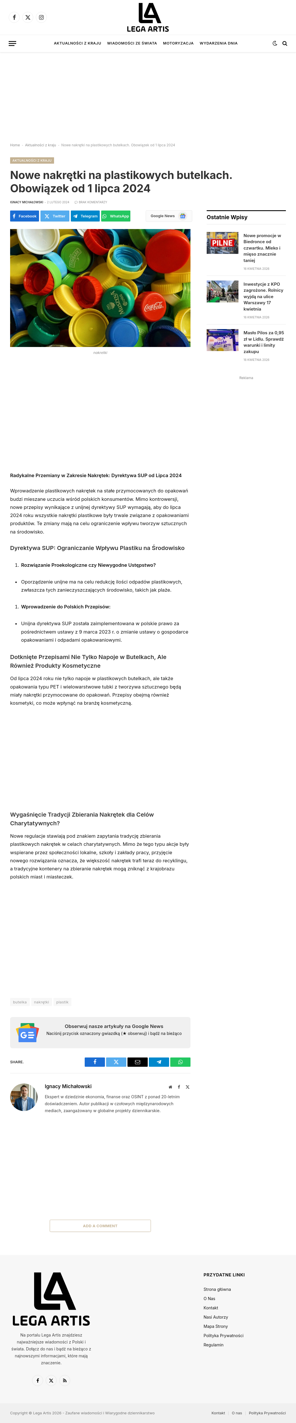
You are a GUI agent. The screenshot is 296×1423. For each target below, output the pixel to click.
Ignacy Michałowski (26, 202)
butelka (20, 1002)
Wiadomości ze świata (132, 43)
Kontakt (211, 1307)
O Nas (209, 1298)
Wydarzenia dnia (219, 43)
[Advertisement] (148, 92)
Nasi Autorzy (216, 1317)
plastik (62, 1002)
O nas (237, 1413)
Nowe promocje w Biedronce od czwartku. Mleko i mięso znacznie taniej (262, 248)
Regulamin (213, 1344)
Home (15, 145)
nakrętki (41, 1002)
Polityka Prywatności (223, 1335)
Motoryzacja (178, 43)
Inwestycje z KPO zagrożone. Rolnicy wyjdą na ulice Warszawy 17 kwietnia (264, 296)
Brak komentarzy (91, 202)
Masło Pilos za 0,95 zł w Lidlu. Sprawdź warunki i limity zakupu (264, 342)
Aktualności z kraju (77, 43)
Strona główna (217, 1289)
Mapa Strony (216, 1326)
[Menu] (12, 43)
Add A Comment (100, 1225)
